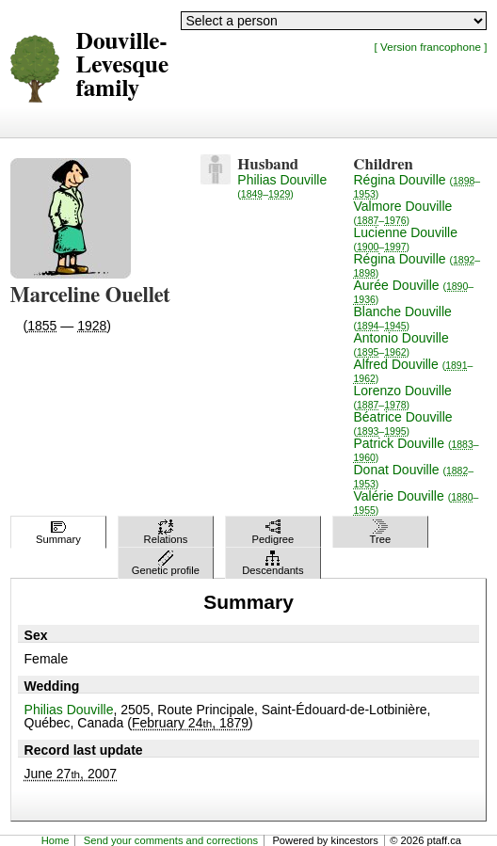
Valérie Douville (416, 502)
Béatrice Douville (403, 423)
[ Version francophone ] (431, 46)
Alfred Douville (413, 370)
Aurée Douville (414, 291)
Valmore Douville (403, 212)
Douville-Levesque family (122, 65)
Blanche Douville (403, 317)
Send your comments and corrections (171, 840)
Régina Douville (417, 186)
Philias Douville (282, 186)
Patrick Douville (416, 449)
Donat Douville (414, 475)
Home (55, 840)
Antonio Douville (401, 344)
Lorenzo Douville (403, 396)
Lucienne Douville (406, 238)
